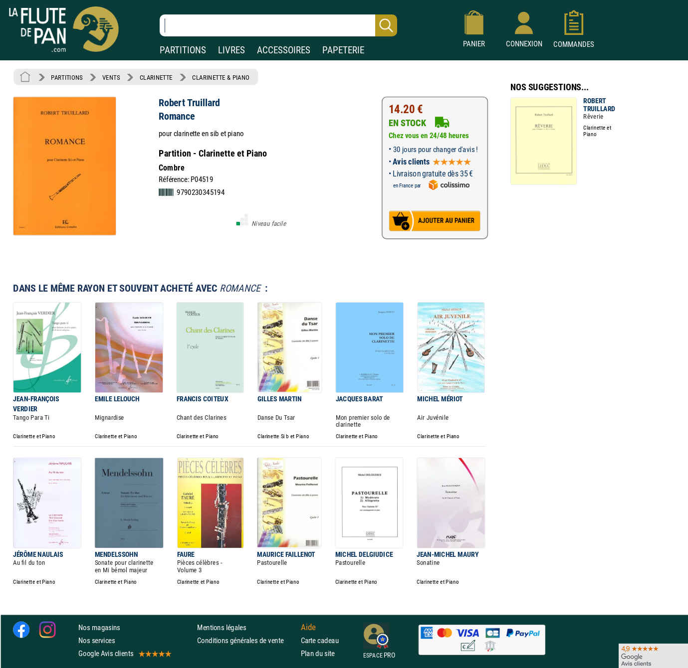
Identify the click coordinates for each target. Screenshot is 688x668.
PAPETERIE (343, 50)
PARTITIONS (183, 50)
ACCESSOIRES (283, 50)
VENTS (111, 77)
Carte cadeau (320, 640)
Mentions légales (221, 627)
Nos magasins (99, 627)
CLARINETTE (156, 77)
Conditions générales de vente (246, 640)
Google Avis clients (124, 653)
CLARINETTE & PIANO (220, 77)
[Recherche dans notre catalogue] (278, 25)
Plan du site (318, 653)
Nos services (96, 640)
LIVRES (231, 50)
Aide (308, 627)
